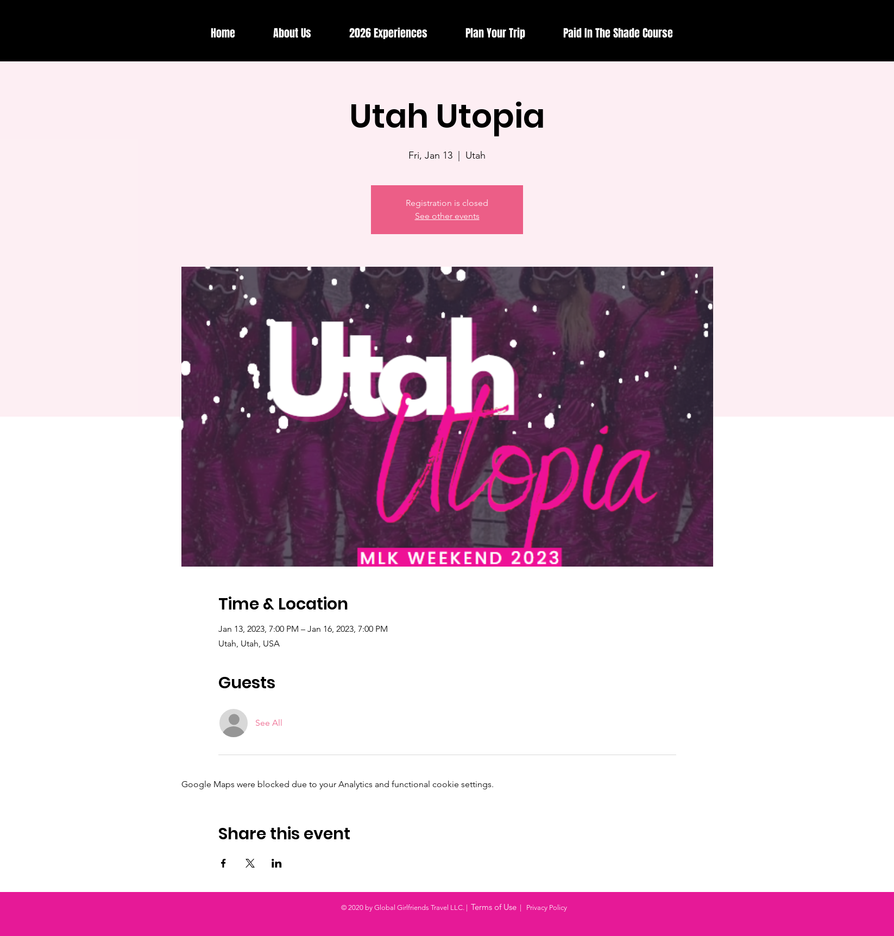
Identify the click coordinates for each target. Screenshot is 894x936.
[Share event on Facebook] (223, 863)
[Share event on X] (250, 863)
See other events (447, 216)
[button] (388, 33)
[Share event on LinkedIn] (277, 863)
